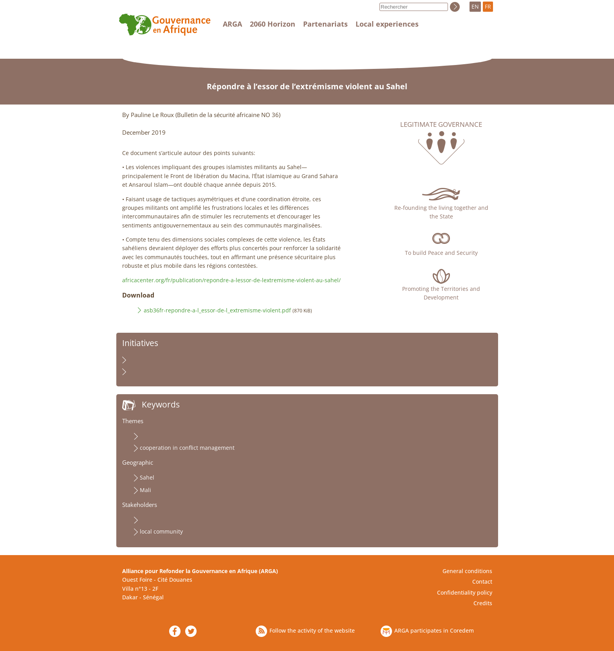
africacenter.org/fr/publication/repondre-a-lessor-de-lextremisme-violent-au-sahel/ (231, 280)
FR (488, 6)
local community (161, 531)
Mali (145, 490)
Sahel (147, 477)
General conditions (467, 571)
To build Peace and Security (441, 252)
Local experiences (387, 24)
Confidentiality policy (464, 592)
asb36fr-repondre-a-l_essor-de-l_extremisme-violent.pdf (217, 310)
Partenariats (325, 24)
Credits (482, 603)
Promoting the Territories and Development (441, 293)
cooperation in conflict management (187, 447)
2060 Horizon (272, 24)
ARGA (232, 24)
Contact (482, 581)
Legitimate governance (441, 124)
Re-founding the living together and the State (441, 212)
